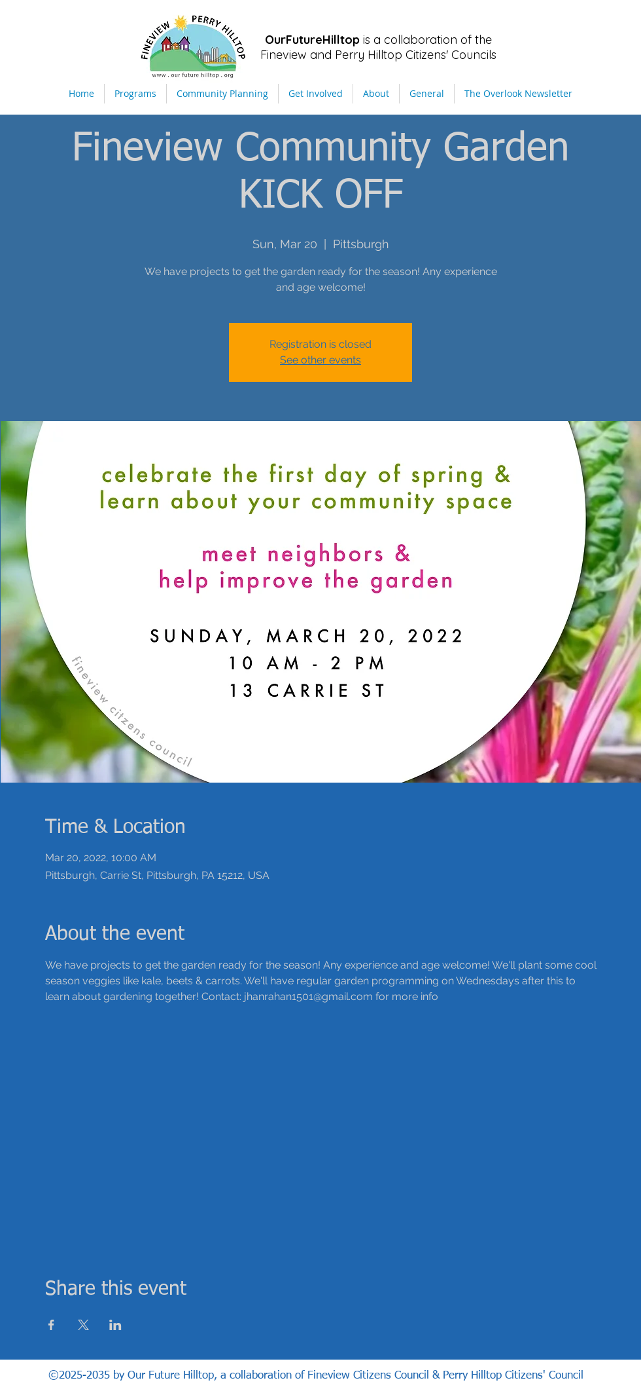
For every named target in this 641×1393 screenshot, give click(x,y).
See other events (320, 360)
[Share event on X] (83, 1325)
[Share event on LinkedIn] (115, 1325)
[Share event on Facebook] (51, 1325)
